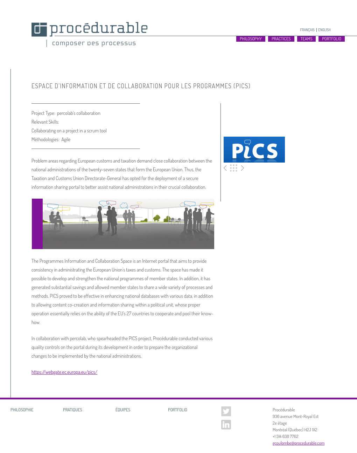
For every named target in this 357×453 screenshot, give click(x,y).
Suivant (241, 168)
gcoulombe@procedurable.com (298, 443)
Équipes (122, 409)
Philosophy (251, 38)
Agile (65, 139)
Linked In (226, 425)
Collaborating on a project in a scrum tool (69, 130)
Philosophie (21, 409)
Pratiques (72, 409)
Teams (307, 38)
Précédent (226, 168)
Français (307, 29)
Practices (281, 38)
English (324, 29)
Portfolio (234, 168)
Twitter (226, 411)
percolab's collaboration (78, 113)
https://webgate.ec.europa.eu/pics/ (64, 372)
